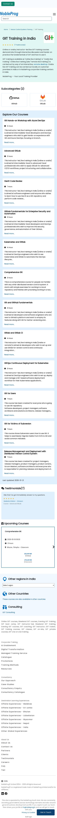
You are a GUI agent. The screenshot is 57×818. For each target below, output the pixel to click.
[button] (53, 546)
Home (6, 29)
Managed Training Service (14, 653)
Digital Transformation (12, 649)
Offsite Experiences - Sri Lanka (16, 708)
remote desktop (40, 64)
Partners (5, 750)
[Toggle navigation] (54, 14)
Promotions (7, 661)
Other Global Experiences (14, 731)
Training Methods (10, 665)
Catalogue (6, 657)
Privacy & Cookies (28, 812)
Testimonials (7, 758)
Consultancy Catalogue (13, 692)
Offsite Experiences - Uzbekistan (17, 715)
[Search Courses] (26, 19)
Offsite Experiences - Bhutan (15, 711)
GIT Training (39, 29)
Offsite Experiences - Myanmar (17, 719)
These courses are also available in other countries (24, 599)
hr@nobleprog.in (29, 807)
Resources (6, 669)
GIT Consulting (9, 612)
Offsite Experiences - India (14, 727)
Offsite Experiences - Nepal (15, 723)
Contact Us (8, 4)
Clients (4, 754)
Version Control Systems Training (21, 29)
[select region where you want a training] (28, 585)
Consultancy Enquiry (11, 688)
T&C (3, 770)
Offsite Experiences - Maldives (16, 704)
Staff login (28, 817)
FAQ (3, 766)
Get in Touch (45, 812)
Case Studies (7, 684)
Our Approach (8, 680)
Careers (5, 762)
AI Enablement (8, 645)
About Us (5, 743)
